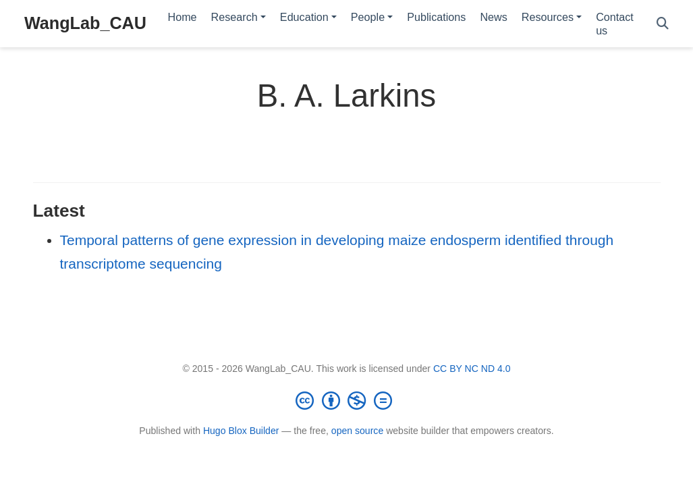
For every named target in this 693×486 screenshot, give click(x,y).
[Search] (663, 24)
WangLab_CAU (85, 23)
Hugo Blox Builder (241, 430)
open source (357, 430)
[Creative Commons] (347, 400)
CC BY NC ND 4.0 (472, 368)
